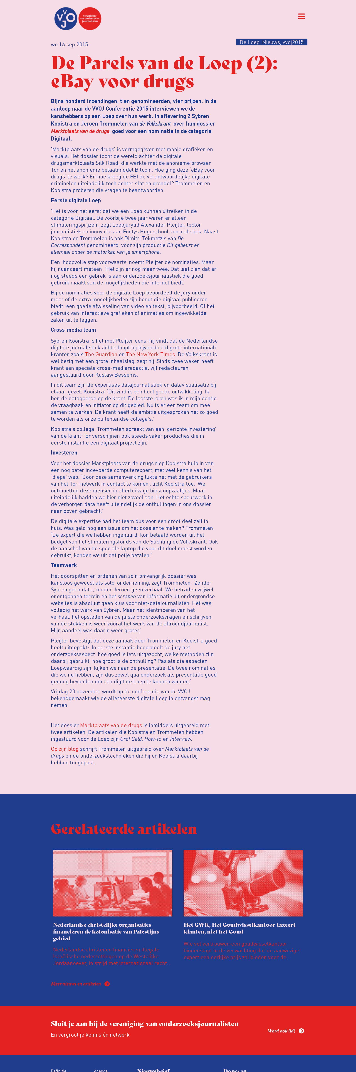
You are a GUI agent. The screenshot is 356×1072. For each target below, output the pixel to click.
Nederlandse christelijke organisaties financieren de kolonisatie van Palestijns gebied (106, 931)
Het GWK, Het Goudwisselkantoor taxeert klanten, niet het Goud (240, 927)
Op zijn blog (65, 748)
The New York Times (150, 354)
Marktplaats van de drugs (80, 130)
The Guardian (101, 354)
